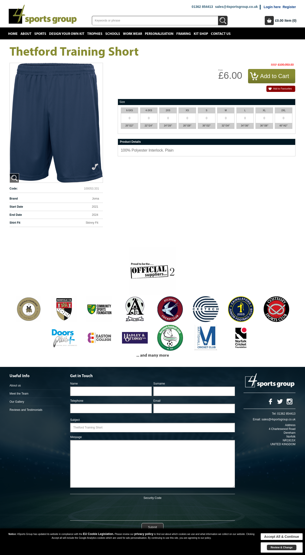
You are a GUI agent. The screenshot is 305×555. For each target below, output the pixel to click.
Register (289, 7)
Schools (112, 34)
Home (13, 34)
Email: (257, 419)
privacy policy (143, 534)
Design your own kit (66, 34)
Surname (159, 383)
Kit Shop (201, 34)
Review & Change (282, 547)
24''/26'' (168, 125)
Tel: (274, 413)
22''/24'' (149, 125)
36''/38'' (264, 125)
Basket (269, 20)
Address (290, 425)
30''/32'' (206, 125)
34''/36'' (245, 125)
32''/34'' (226, 125)
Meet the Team (19, 393)
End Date (16, 215)
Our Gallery (17, 401)
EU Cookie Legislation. (98, 534)
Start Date (16, 206)
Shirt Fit (15, 222)
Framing (183, 34)
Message (76, 437)
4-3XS (149, 110)
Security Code (152, 498)
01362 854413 (202, 7)
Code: (14, 188)
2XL (283, 110)
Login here (272, 7)
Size (122, 102)
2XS (168, 110)
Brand (14, 198)
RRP (274, 65)
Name (74, 383)
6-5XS (129, 110)
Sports (40, 34)
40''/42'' (284, 125)
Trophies (94, 34)
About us (15, 385)
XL (264, 110)
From (220, 70)
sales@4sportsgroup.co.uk (236, 7)
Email (156, 400)
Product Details (130, 141)
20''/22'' (129, 125)
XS (187, 110)
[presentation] (152, 509)
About (25, 34)
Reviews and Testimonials (26, 410)
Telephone (76, 400)
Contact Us (221, 34)
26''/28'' (187, 125)
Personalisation (159, 34)
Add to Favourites (282, 88)
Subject (75, 420)
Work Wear (132, 34)
